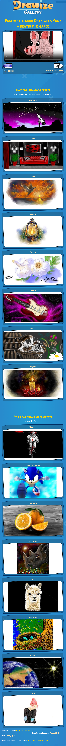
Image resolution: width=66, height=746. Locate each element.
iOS (59, 733)
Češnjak (33, 252)
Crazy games (12, 736)
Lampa (33, 214)
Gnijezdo (33, 617)
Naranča (33, 503)
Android (53, 733)
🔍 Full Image (10, 71)
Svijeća (33, 367)
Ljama (33, 579)
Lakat (33, 693)
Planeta (33, 655)
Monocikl (33, 427)
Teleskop (33, 100)
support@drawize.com (38, 740)
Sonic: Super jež (33, 465)
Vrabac (33, 328)
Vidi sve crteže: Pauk (53, 71)
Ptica (33, 176)
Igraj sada (27, 730)
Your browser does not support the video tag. (33, 46)
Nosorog (33, 541)
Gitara (33, 290)
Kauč (33, 138)
